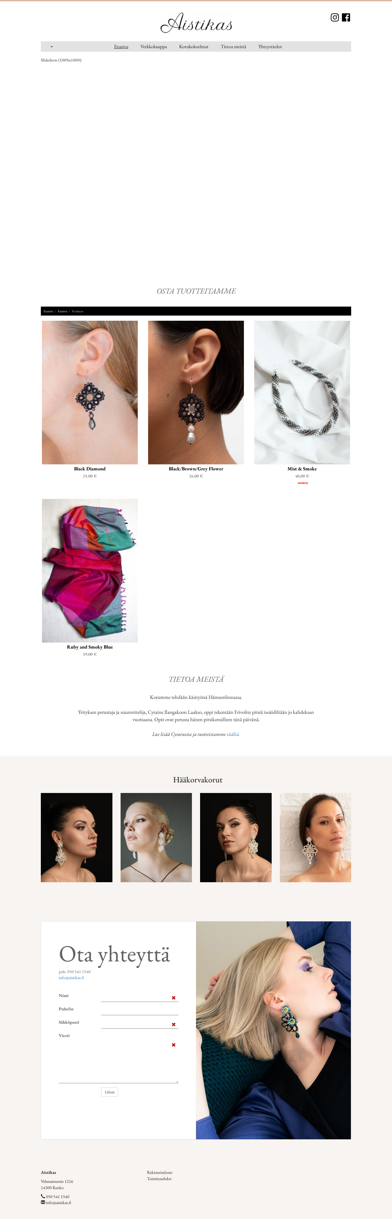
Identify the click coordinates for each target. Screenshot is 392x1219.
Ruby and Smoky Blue (90, 646)
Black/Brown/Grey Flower (196, 468)
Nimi (64, 995)
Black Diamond (90, 468)
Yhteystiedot (270, 46)
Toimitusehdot (159, 1178)
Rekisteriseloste (159, 1172)
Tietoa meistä (233, 46)
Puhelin (66, 1008)
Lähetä (110, 1091)
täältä (233, 733)
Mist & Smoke (302, 468)
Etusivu (121, 46)
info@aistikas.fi (71, 977)
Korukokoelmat (194, 46)
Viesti (64, 1035)
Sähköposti (69, 1021)
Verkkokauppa (153, 46)
